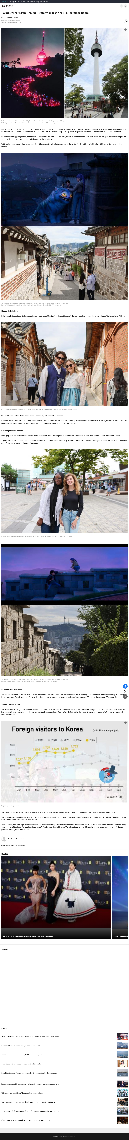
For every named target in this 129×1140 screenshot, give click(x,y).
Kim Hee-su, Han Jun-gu (16, 839)
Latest (3, 2)
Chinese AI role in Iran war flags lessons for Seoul (23, 1)
